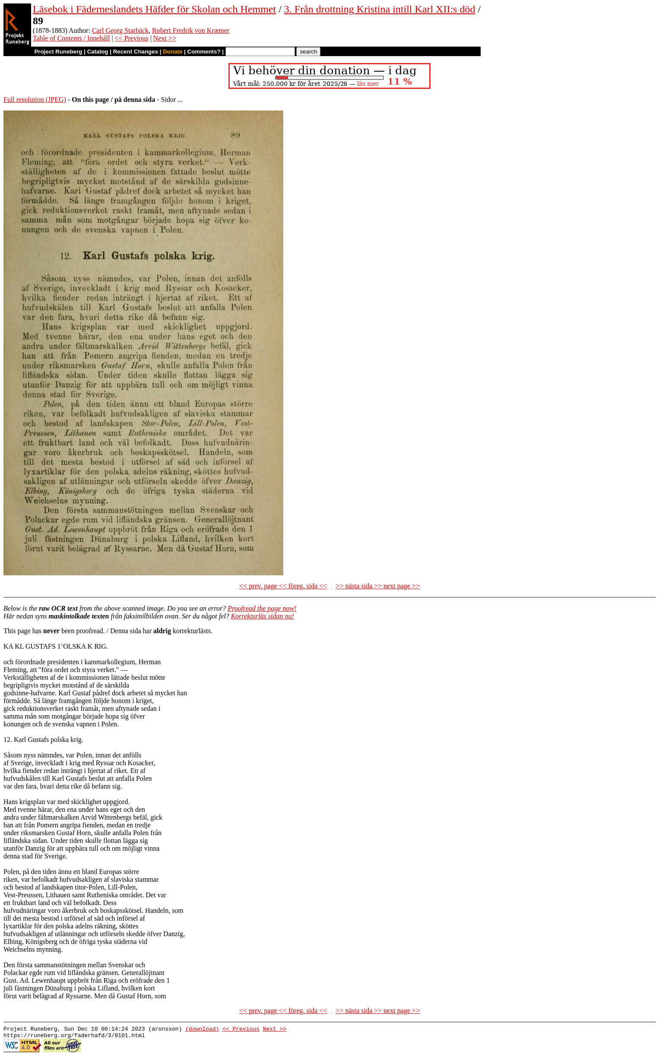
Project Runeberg (58, 51)
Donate (172, 51)
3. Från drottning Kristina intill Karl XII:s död (379, 9)
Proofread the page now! (262, 608)
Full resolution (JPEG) (34, 99)
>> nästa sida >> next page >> (378, 586)
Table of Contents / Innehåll (71, 38)
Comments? (204, 51)
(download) (202, 1030)
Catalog (97, 51)
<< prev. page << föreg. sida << (283, 586)
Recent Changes (135, 51)
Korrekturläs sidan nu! (262, 616)
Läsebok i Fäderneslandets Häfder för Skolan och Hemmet (154, 9)
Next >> (164, 38)
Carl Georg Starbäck (120, 30)
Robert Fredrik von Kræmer (190, 30)
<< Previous (132, 38)
